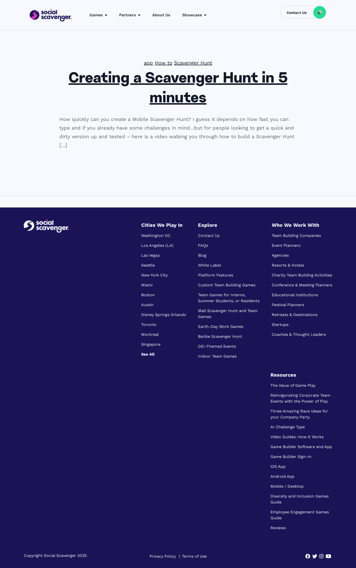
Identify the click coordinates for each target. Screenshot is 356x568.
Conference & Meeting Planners (302, 285)
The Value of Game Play (292, 385)
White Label (209, 265)
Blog (202, 255)
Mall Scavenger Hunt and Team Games (228, 313)
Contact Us (209, 235)
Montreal (150, 334)
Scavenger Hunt (193, 63)
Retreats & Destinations (294, 314)
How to (163, 63)
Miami (147, 285)
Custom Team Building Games (226, 285)
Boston (148, 295)
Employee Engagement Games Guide (299, 515)
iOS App (278, 466)
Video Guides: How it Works (297, 436)
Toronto (148, 324)
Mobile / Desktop (287, 486)
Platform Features (215, 275)
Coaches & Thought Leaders (299, 334)
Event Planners (286, 245)
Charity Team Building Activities (302, 275)
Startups (280, 324)
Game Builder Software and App (301, 446)
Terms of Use (194, 556)
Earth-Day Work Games (220, 326)
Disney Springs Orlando (163, 314)
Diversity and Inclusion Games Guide (299, 499)
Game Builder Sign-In (291, 456)
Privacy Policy (163, 556)
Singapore (150, 344)
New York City (154, 275)
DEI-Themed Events (217, 346)
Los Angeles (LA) (157, 245)
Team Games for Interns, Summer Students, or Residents (229, 298)
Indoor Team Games (217, 356)
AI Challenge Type (287, 427)
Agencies (280, 255)
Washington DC (156, 235)
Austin (147, 304)
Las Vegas (150, 255)
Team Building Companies (296, 235)
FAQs (203, 245)
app (148, 63)
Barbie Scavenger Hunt (220, 336)
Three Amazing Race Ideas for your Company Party (299, 414)
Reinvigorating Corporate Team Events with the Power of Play (300, 398)
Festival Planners (288, 304)
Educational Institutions (295, 295)
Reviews (278, 527)
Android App (282, 476)
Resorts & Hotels (288, 265)
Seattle (148, 265)
